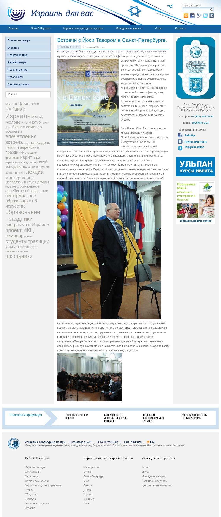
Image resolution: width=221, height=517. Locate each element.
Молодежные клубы (154, 476)
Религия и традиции (37, 503)
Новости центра (17, 55)
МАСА (145, 471)
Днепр (87, 490)
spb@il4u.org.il (200, 122)
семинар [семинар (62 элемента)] (14, 235)
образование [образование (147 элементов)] (22, 212)
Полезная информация (25, 415)
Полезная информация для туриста (153, 417)
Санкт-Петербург (93, 476)
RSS (153, 442)
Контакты (180, 28)
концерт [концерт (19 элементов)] (33, 166)
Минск (87, 503)
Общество (31, 494)
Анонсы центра (17, 62)
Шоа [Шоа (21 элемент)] (8, 127)
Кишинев (88, 499)
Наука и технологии (37, 480)
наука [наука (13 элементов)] (8, 187)
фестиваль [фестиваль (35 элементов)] (29, 247)
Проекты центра (17, 69)
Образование (33, 471)
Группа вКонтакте (195, 141)
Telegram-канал (194, 147)
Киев (86, 480)
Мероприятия (91, 467)
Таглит (146, 467)
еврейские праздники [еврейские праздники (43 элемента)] (22, 149)
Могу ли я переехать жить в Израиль (194, 416)
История (30, 508)
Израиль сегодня (35, 467)
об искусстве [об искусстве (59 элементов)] (21, 203)
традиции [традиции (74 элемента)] (38, 241)
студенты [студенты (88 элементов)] (16, 241)
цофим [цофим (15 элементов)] (24, 251)
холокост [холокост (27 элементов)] (12, 251)
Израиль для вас (48, 12)
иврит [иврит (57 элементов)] (26, 157)
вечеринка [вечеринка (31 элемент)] (13, 131)
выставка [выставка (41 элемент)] (32, 142)
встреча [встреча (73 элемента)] (14, 142)
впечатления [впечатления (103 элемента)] (21, 136)
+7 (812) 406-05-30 (202, 116)
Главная (13, 28)
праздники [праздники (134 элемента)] (19, 219)
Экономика (31, 476)
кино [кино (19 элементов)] (35, 162)
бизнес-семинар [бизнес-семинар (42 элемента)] (27, 127)
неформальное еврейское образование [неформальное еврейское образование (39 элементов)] (26, 188)
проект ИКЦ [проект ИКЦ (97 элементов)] (19, 230)
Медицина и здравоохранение (43, 485)
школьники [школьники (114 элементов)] (19, 256)
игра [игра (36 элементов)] (36, 157)
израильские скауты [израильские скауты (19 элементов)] (18, 162)
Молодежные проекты (129, 28)
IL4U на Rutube (132, 442)
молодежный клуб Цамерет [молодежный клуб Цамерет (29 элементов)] (27, 182)
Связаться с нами (18, 84)
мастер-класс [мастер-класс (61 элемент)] (19, 177)
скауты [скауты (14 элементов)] (28, 236)
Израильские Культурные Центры (45, 442)
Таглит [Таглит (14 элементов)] (45, 122)
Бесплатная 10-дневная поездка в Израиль (115, 417)
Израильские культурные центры (83, 28)
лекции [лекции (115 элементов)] (35, 172)
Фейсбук (189, 135)
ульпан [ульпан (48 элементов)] (12, 246)
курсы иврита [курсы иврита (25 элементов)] (15, 172)
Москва (87, 471)
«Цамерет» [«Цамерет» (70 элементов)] (27, 103)
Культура (30, 499)
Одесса (87, 485)
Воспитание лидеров (154, 480)
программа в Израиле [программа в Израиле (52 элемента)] (27, 224)
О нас (158, 28)
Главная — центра (19, 40)
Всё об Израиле (41, 28)
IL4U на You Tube (107, 442)
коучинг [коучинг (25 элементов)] (44, 166)
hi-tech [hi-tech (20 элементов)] (9, 104)
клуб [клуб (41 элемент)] (43, 162)
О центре (13, 47)
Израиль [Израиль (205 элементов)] (17, 116)
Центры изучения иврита (157, 485)
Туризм (29, 490)
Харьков (88, 494)
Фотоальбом (15, 77)
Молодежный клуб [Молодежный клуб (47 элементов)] (23, 122)
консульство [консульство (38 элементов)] (16, 166)
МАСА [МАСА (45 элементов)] (37, 117)
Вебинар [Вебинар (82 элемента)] (15, 109)
